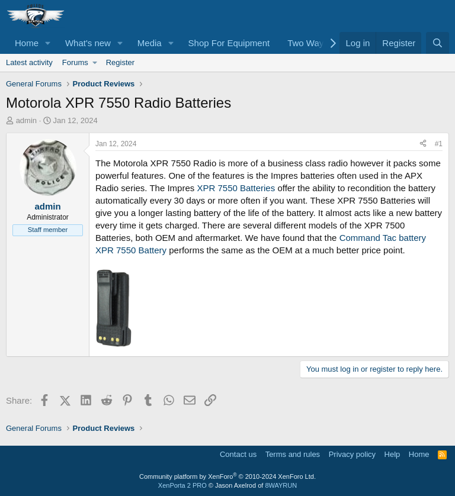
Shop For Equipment (229, 43)
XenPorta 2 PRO (182, 485)
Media (149, 43)
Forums (75, 62)
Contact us (238, 454)
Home (27, 43)
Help (392, 454)
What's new (88, 43)
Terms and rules (292, 454)
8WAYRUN (281, 485)
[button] (48, 43)
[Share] (423, 144)
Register (120, 62)
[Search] (437, 43)
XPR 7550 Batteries (237, 188)
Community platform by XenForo (227, 476)
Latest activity (29, 62)
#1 (439, 144)
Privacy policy (352, 454)
